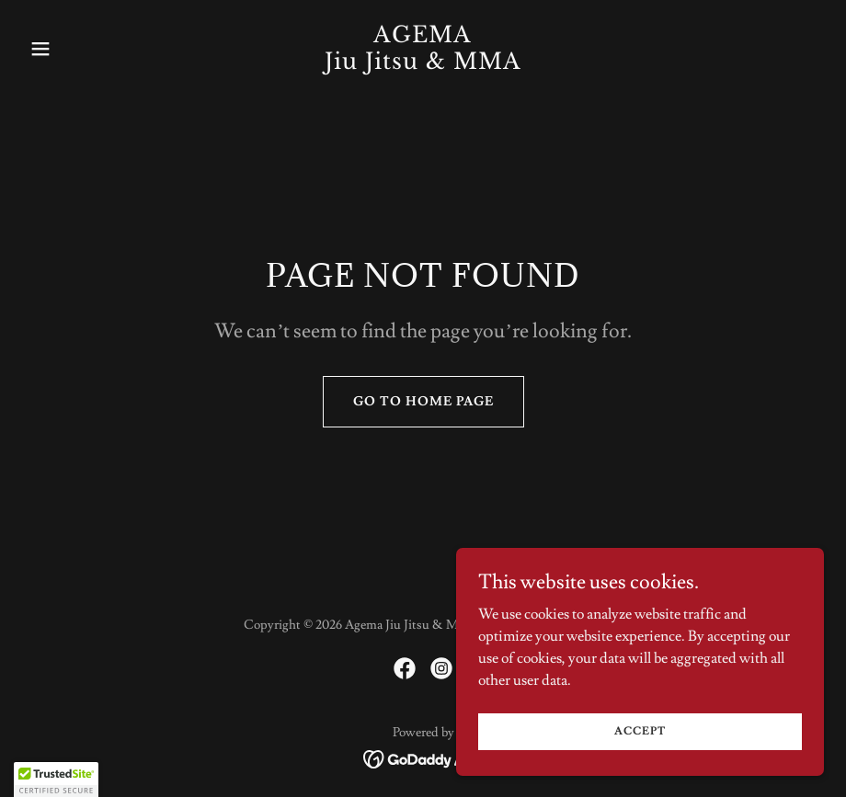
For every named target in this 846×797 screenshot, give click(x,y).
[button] (82, 48)
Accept (640, 731)
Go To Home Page (423, 401)
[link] (423, 64)
